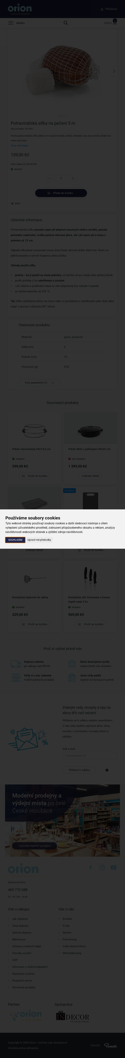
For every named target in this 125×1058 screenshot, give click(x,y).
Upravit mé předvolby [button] (39, 539)
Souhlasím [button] (15, 539)
